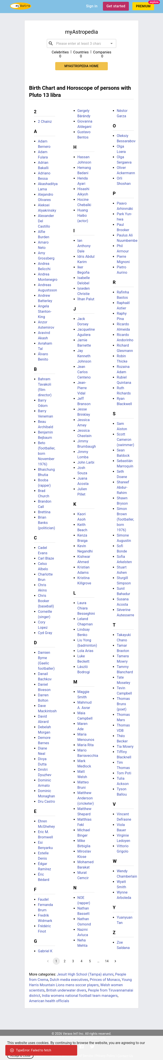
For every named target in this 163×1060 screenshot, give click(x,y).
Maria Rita (85, 745)
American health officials (49, 1001)
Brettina (44, 512)
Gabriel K (45, 951)
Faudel (43, 899)
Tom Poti (124, 773)
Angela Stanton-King (44, 311)
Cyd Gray (45, 633)
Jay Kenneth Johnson (84, 356)
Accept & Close (20, 1055)
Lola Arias (85, 651)
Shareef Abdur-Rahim (123, 487)
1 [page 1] (56, 961)
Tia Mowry (125, 746)
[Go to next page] (115, 961)
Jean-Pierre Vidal (82, 388)
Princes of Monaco (105, 980)
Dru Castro (46, 801)
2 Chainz (45, 121)
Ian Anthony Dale (84, 245)
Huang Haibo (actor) (82, 215)
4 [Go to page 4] (81, 961)
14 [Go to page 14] (106, 961)
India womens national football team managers (80, 996)
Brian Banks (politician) (46, 522)
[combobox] (81, 43)
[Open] (111, 43)
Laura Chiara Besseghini (86, 608)
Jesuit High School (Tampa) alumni (85, 974)
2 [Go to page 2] (64, 961)
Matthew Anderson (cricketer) (85, 798)
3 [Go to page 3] (73, 961)
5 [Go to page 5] (90, 961)
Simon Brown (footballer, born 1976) (125, 519)
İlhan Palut (85, 299)
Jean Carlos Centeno (84, 372)
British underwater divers (66, 990)
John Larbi (85, 462)
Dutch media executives (69, 980)
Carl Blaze (46, 558)
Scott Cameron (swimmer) (125, 439)
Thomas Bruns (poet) (123, 704)
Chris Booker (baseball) (46, 600)
